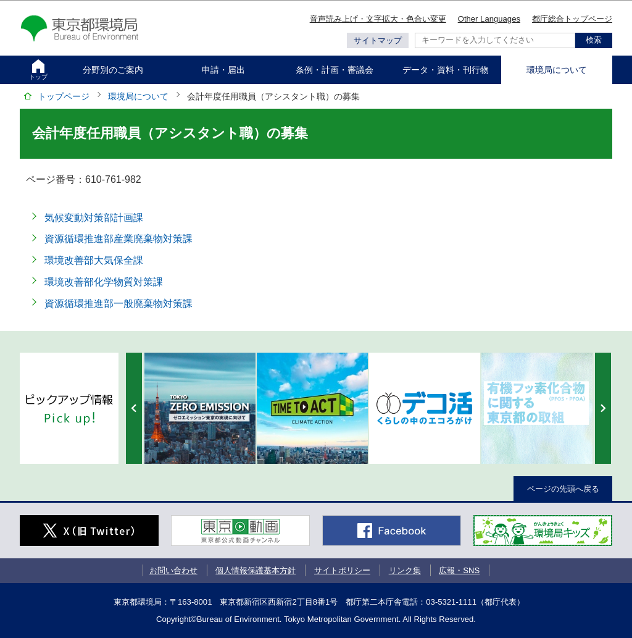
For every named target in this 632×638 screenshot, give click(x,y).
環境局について (556, 70)
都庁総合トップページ (572, 18)
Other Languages (489, 18)
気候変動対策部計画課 (93, 217)
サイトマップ (378, 40)
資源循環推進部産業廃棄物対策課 (118, 238)
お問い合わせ (173, 570)
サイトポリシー (342, 570)
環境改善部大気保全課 (93, 260)
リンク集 (405, 570)
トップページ (63, 96)
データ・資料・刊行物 (445, 70)
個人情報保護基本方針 (255, 570)
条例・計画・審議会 (334, 70)
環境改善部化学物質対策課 (103, 282)
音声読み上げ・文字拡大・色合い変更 (378, 18)
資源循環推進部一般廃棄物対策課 (118, 303)
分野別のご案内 (113, 70)
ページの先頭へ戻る (563, 488)
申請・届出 (223, 70)
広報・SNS (459, 570)
